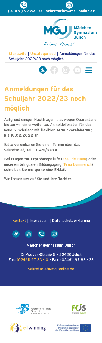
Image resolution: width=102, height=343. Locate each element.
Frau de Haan (74, 159)
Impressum (39, 221)
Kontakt (19, 221)
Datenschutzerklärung (71, 221)
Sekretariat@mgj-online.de (51, 269)
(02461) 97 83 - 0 (32, 260)
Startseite (18, 54)
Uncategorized (43, 54)
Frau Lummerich (78, 165)
